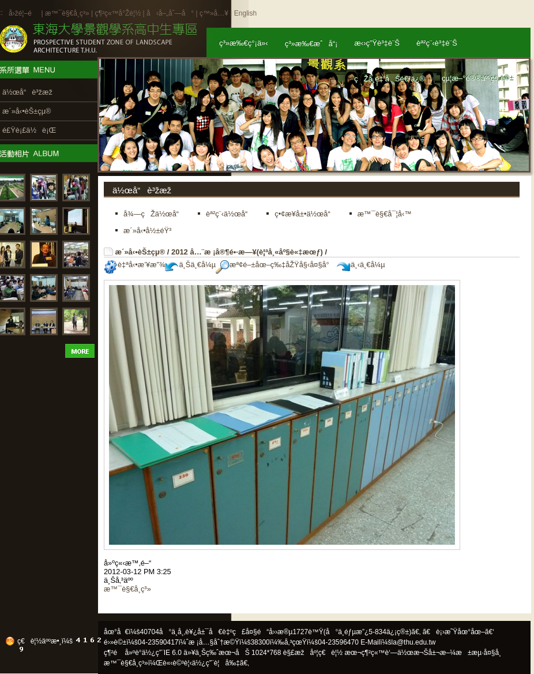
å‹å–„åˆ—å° (170, 13)
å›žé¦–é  (24, 13)
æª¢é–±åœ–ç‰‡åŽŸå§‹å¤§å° (275, 264)
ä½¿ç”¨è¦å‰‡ (216, 663)
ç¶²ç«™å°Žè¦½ (118, 13)
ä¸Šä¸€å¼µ (190, 264)
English (245, 13)
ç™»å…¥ (214, 13)
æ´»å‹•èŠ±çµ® (140, 252)
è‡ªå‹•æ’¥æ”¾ (134, 264)
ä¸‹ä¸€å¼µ (361, 264)
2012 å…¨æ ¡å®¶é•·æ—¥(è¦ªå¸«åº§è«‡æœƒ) (247, 252)
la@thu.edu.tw (414, 642)
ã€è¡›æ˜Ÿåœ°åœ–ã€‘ (458, 632)
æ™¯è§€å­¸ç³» (68, 13)
